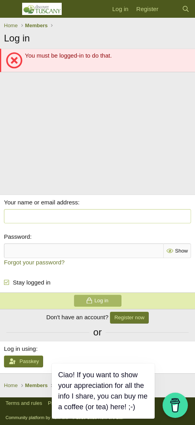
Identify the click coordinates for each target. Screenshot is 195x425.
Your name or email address (41, 202)
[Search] (185, 9)
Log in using (20, 348)
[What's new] (170, 9)
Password (17, 236)
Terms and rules (24, 403)
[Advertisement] (97, 135)
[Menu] (11, 9)
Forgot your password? (34, 262)
